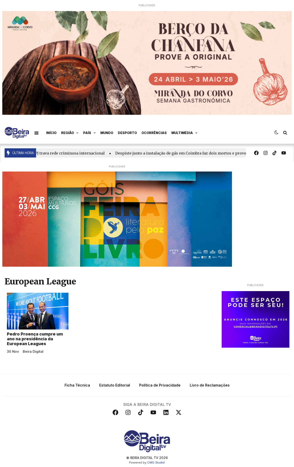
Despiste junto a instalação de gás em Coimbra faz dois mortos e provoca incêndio (193, 153)
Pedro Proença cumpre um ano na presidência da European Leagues (35, 339)
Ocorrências (154, 133)
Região (70, 132)
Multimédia (184, 132)
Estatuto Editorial (114, 385)
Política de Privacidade (160, 385)
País (89, 132)
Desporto (127, 133)
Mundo (106, 133)
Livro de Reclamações (210, 385)
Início (51, 133)
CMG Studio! (156, 462)
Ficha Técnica (77, 385)
